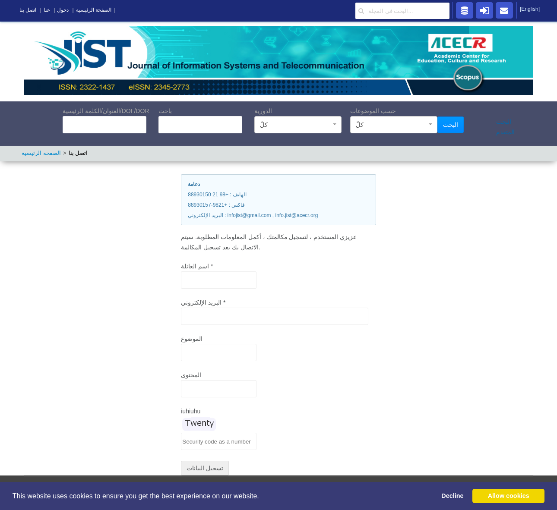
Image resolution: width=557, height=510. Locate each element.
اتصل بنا (27, 10)
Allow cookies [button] (508, 495)
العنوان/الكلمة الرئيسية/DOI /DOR (106, 110)
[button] (262, 496)
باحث (165, 110)
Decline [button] (452, 495)
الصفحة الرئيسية (41, 153)
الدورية (263, 110)
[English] (530, 9)
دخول (63, 10)
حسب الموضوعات (373, 110)
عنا (47, 10)
